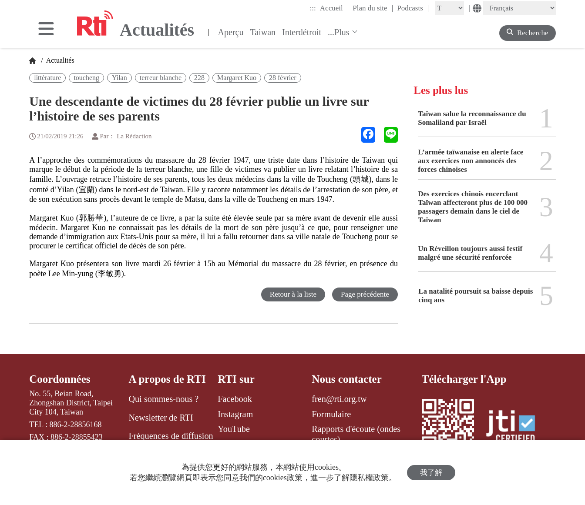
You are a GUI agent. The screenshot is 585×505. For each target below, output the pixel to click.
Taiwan (263, 32)
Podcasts (413, 7)
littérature (47, 77)
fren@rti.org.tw (339, 399)
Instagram (235, 414)
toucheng (86, 77)
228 (199, 77)
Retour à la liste (293, 294)
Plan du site (373, 7)
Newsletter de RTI (160, 417)
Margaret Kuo (236, 77)
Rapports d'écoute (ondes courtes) (356, 434)
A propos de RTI (166, 379)
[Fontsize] (449, 8)
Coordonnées (59, 379)
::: (313, 8)
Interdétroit (301, 32)
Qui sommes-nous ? (163, 399)
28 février (282, 77)
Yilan (119, 77)
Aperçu (231, 32)
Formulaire (331, 414)
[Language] (519, 8)
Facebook (235, 399)
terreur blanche (161, 77)
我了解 (431, 472)
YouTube (234, 429)
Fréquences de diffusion (170, 436)
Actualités (59, 60)
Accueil (334, 7)
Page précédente (365, 294)
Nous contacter (346, 379)
